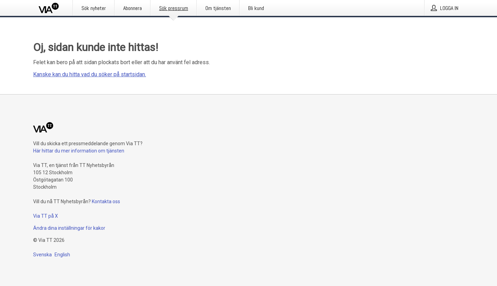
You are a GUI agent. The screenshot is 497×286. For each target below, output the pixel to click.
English (62, 254)
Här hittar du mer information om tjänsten (78, 151)
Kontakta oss (106, 201)
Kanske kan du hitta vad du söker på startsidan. (89, 74)
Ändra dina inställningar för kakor (69, 228)
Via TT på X (45, 216)
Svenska (42, 254)
